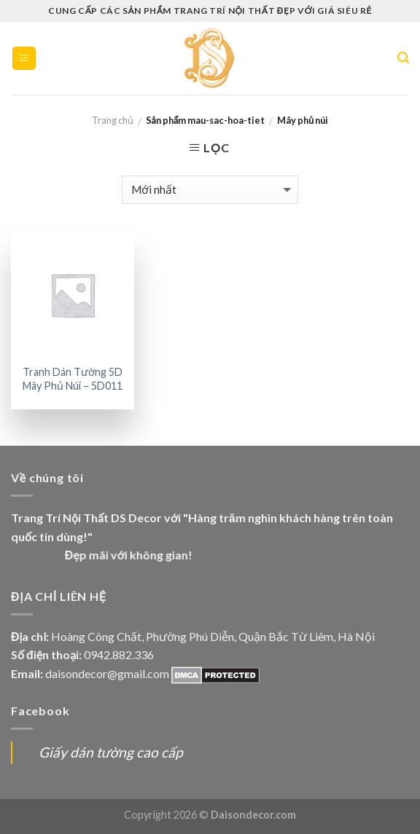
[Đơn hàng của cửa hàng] (210, 190)
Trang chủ (112, 120)
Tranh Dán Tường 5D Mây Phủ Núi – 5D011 (72, 379)
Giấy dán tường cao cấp (111, 752)
